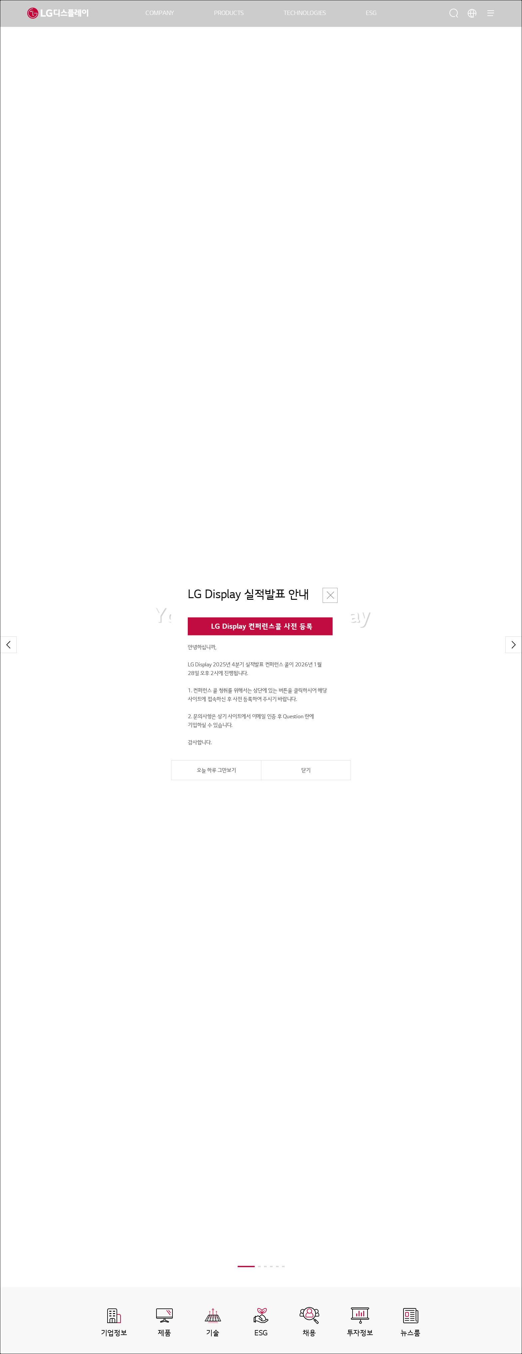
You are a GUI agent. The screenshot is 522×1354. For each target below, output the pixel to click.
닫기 (306, 770)
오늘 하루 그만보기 (216, 770)
